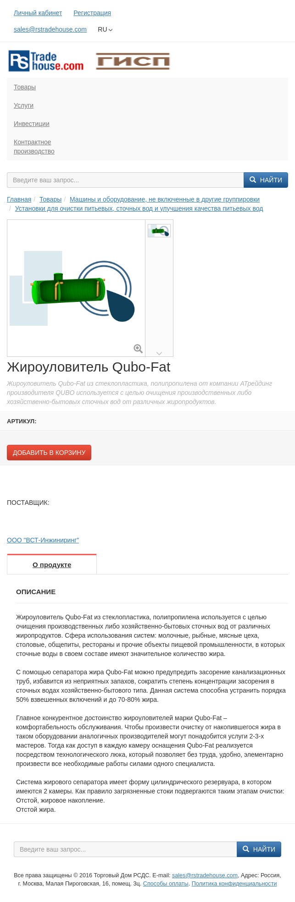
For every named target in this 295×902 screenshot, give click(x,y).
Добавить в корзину (49, 452)
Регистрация (92, 12)
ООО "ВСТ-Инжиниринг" (43, 540)
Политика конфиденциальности (234, 883)
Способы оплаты (166, 883)
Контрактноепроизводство (34, 146)
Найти (266, 180)
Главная (19, 199)
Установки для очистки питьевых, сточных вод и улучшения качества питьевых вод (139, 208)
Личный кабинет (38, 12)
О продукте (52, 565)
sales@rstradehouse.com (50, 29)
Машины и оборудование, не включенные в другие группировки (165, 199)
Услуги (23, 105)
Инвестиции (32, 123)
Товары (25, 87)
